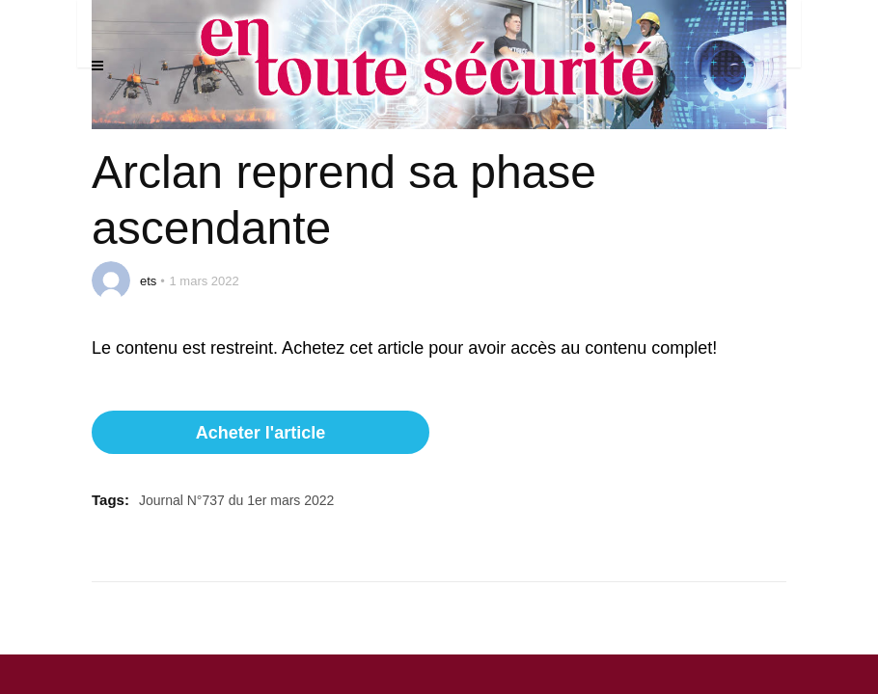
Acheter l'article (260, 432)
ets (148, 281)
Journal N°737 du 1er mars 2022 (237, 500)
